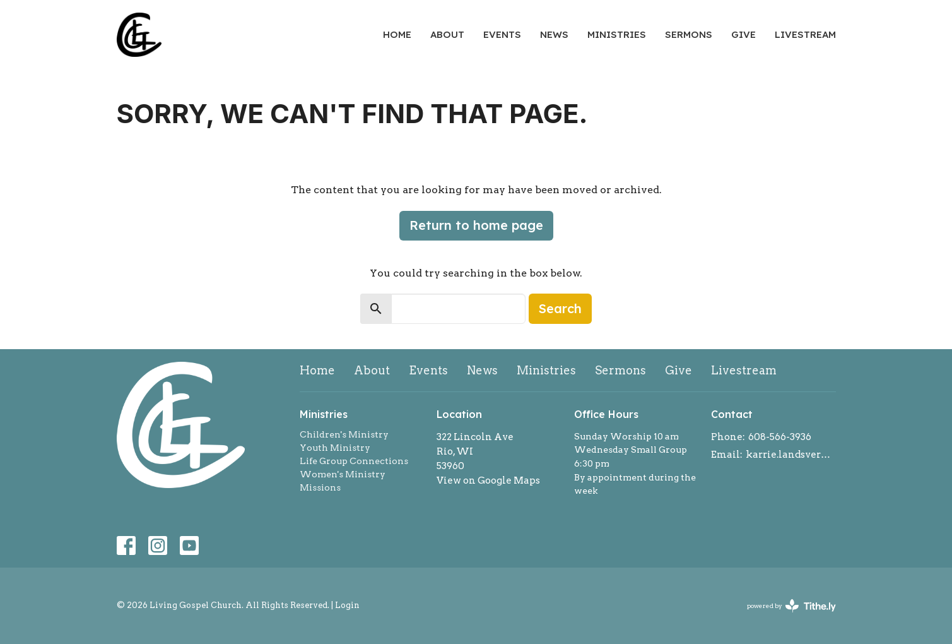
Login (347, 605)
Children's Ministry (344, 434)
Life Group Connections (354, 461)
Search (560, 308)
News (554, 34)
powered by (791, 605)
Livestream (805, 34)
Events (502, 34)
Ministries (616, 34)
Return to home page (476, 225)
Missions (320, 487)
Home (397, 34)
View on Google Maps (488, 480)
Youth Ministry (335, 448)
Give (743, 34)
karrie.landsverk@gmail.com (791, 454)
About (447, 34)
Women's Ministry (342, 474)
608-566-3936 (779, 437)
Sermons (688, 34)
